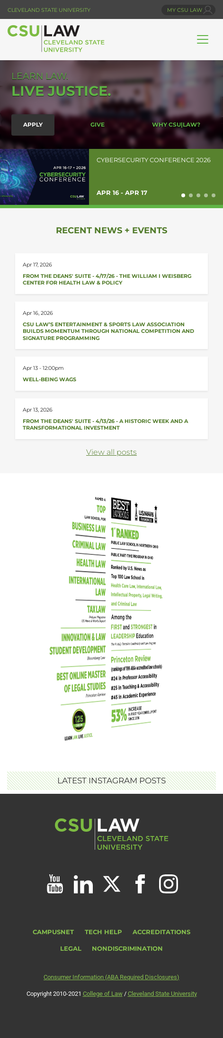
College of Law (103, 993)
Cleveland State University (49, 10)
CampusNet (53, 932)
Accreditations (161, 932)
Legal (70, 948)
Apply (33, 124)
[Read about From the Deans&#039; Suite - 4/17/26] (111, 273)
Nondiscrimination (127, 948)
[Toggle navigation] (202, 39)
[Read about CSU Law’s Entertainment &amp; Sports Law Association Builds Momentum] (111, 325)
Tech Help (103, 932)
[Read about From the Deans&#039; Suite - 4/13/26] (111, 418)
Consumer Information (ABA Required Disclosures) (111, 977)
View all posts (111, 452)
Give (97, 124)
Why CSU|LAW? (176, 124)
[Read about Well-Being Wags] (111, 373)
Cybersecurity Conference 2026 (154, 160)
